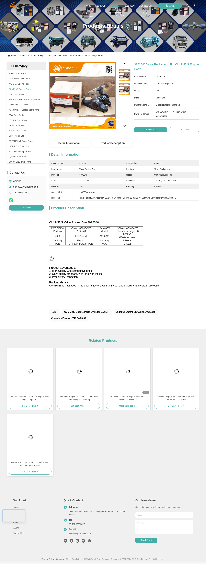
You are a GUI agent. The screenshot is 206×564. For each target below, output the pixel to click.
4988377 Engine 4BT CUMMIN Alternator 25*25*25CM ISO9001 (176, 398)
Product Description (112, 143)
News (16, 523)
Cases (16, 528)
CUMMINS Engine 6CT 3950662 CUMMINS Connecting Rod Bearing (79, 398)
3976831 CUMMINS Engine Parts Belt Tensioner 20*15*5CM (127, 398)
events (130, 5)
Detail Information (69, 143)
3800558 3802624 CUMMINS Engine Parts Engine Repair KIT (30, 398)
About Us (17, 512)
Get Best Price (154, 130)
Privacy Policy (48, 559)
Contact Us (18, 533)
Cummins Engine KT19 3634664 (68, 318)
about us (100, 5)
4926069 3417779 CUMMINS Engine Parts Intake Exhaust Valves (30, 464)
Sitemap (60, 559)
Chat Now (26, 207)
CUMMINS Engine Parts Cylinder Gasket (86, 312)
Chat (169, 5)
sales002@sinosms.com (25, 187)
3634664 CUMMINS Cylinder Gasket (135, 312)
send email (146, 540)
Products (23, 55)
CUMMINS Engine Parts (41, 55)
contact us (145, 5)
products (115, 5)
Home (87, 5)
